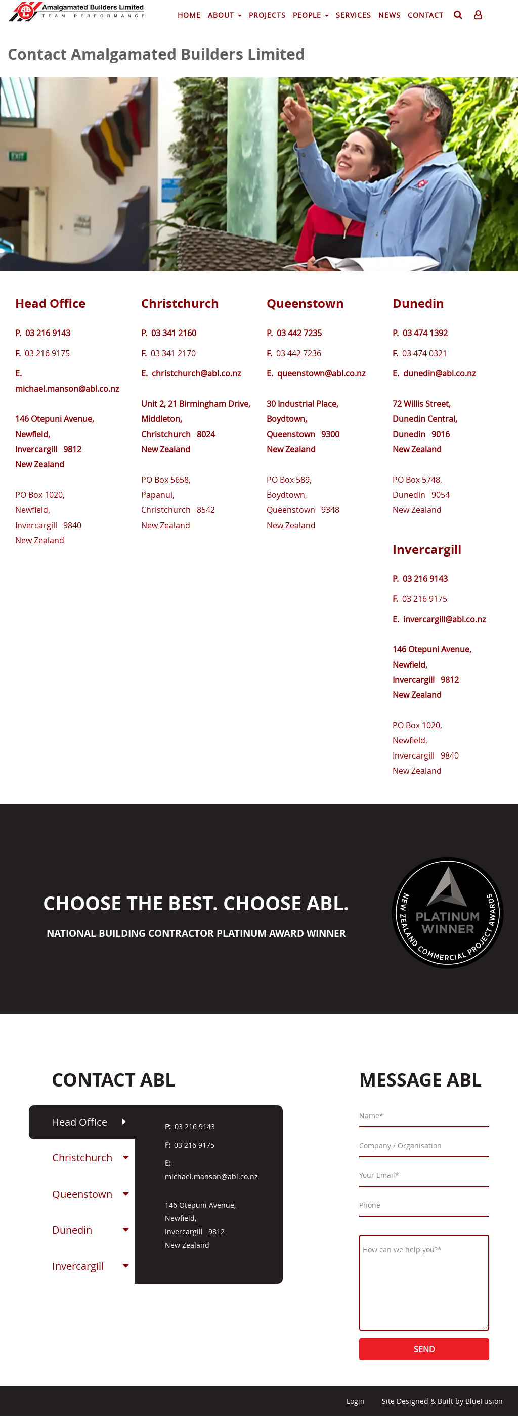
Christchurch (180, 303)
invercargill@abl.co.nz (444, 619)
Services (353, 15)
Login (356, 1401)
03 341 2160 (173, 333)
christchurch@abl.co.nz (196, 373)
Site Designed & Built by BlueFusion (442, 1401)
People (311, 15)
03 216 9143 (47, 333)
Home (189, 15)
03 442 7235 (299, 333)
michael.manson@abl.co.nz (67, 388)
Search (456, 17)
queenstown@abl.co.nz (321, 373)
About (225, 15)
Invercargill (427, 549)
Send (424, 1349)
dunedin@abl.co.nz (439, 373)
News (389, 15)
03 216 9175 (194, 1145)
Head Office (50, 303)
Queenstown (305, 303)
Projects (267, 15)
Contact (426, 15)
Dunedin (418, 303)
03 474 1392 (425, 333)
